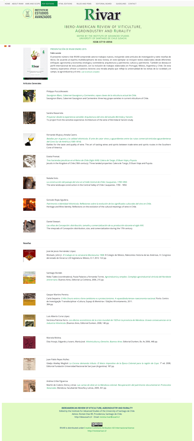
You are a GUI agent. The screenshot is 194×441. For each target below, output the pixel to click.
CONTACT (132, 3)
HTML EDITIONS (65, 3)
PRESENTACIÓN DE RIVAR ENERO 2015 (68, 49)
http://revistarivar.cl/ (97, 430)
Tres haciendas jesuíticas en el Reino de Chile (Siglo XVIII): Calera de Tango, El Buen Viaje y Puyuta (91, 160)
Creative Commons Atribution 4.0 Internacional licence (109, 427)
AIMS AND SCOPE (32, 3)
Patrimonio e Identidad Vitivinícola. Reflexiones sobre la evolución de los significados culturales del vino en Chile (99, 203)
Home (7, 3)
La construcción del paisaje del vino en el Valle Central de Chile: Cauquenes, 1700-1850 (87, 182)
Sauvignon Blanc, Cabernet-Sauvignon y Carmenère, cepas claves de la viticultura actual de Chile (91, 95)
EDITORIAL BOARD (104, 3)
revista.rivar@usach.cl (110, 417)
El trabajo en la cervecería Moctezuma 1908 (83, 255)
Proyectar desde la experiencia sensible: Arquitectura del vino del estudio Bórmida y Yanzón (89, 117)
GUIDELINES (121, 3)
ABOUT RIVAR (17, 3)
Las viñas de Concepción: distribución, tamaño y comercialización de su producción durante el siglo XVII (95, 225)
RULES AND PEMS (84, 3)
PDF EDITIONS (48, 3)
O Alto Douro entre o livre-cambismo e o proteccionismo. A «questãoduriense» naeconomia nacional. (108, 298)
